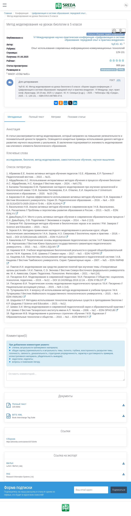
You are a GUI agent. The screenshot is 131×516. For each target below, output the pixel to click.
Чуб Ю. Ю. (117, 44)
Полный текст (36, 116)
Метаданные (15, 116)
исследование (14, 159)
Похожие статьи (76, 116)
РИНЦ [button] (120, 70)
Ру (126, 5)
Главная (8, 13)
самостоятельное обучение (76, 159)
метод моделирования (47, 159)
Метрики (56, 116)
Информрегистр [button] (108, 70)
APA (118, 80)
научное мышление (103, 159)
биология (28, 159)
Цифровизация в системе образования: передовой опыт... (59, 13)
